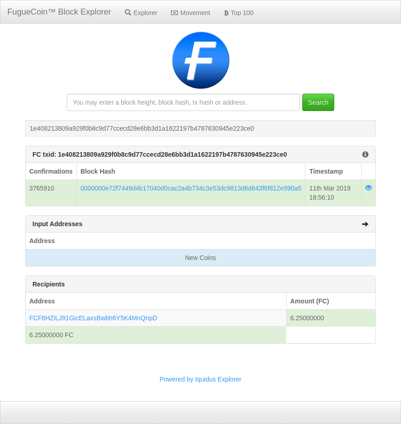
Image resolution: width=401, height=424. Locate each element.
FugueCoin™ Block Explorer (59, 11)
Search (318, 102)
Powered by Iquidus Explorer (200, 379)
